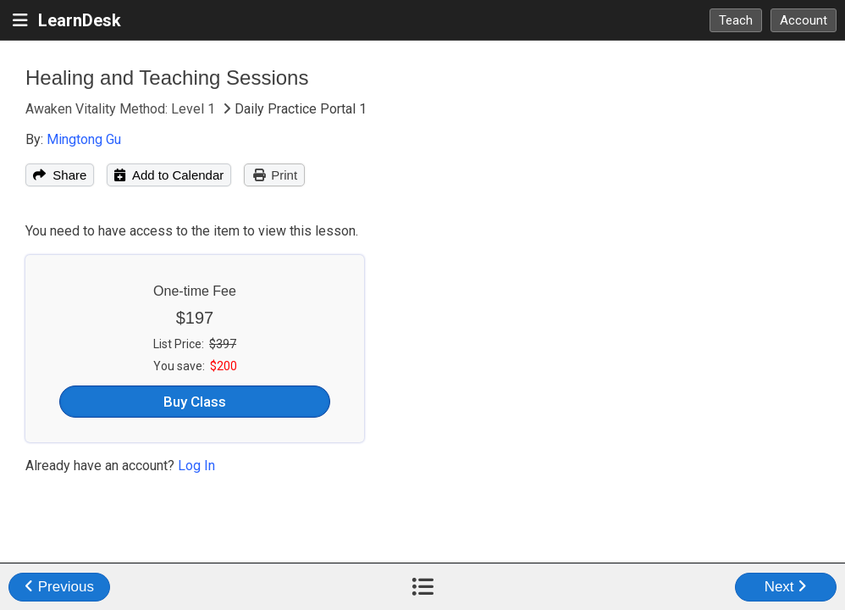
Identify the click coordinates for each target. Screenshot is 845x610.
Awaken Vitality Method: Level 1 (121, 109)
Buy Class (194, 401)
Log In (196, 466)
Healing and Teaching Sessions (166, 77)
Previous (59, 587)
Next (786, 587)
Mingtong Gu (84, 139)
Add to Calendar (169, 175)
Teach (736, 20)
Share (59, 175)
